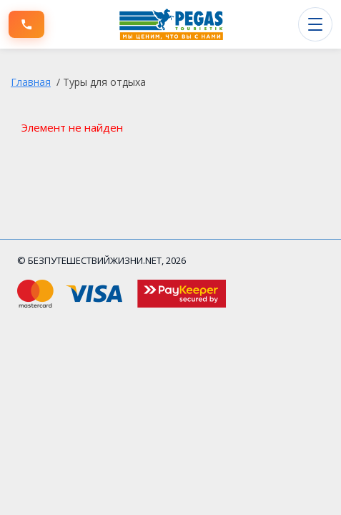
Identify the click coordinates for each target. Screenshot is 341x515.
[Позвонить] (26, 24)
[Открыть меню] (315, 24)
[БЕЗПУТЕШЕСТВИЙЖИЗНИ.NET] (172, 24)
